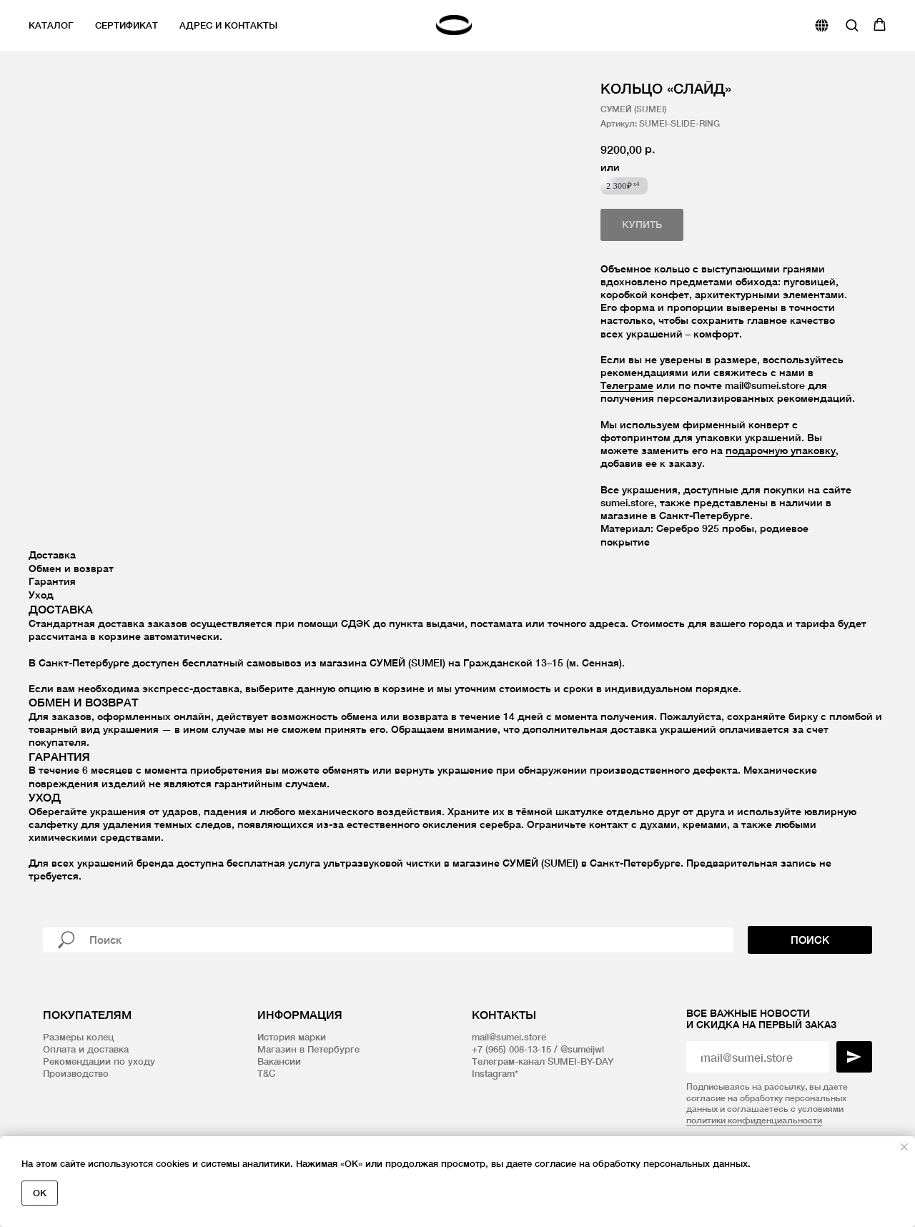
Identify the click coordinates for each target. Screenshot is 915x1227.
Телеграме (626, 385)
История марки (291, 1037)
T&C (266, 1073)
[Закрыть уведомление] (904, 1147)
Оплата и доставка (86, 1049)
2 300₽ (622, 186)
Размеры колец (78, 1037)
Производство (76, 1073)
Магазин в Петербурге (308, 1049)
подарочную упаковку (781, 450)
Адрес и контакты (228, 25)
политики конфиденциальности (754, 1120)
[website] (822, 25)
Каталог (51, 25)
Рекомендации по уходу (99, 1061)
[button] (852, 24)
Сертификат (126, 25)
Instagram (493, 1073)
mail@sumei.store (509, 1037)
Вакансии (279, 1061)
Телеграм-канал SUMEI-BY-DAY (542, 1061)
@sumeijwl (582, 1049)
